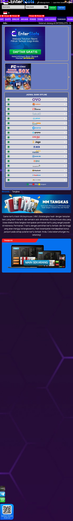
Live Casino (50, 19)
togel (40, 19)
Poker (33, 19)
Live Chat (30, 2)
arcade (24, 19)
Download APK (15, 2)
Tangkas (61, 19)
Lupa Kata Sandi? (59, 2)
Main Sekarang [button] (36, 262)
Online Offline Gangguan (36, 184)
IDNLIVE (15, 19)
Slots (8, 19)
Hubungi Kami (43, 2)
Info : (5, 23)
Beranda (6, 191)
